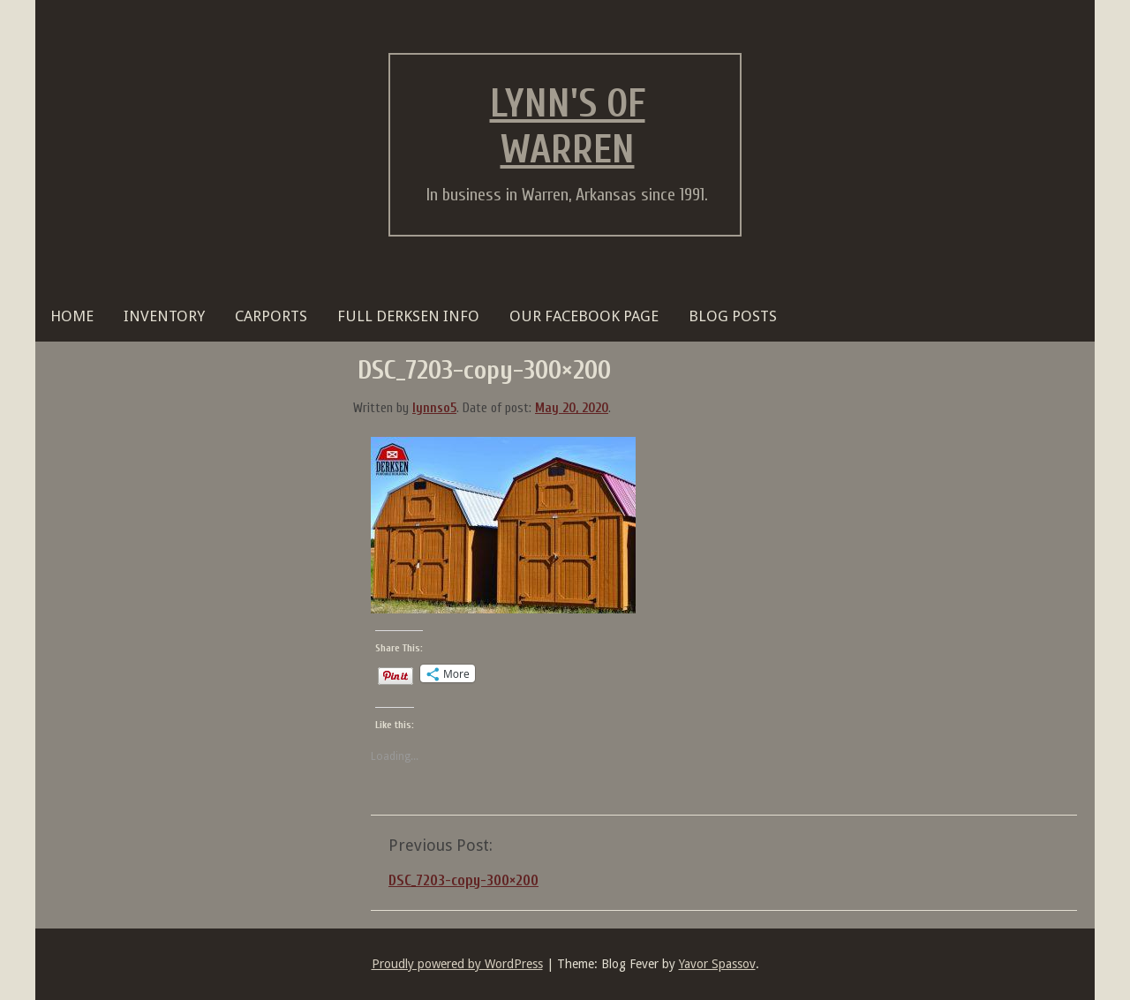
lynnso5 (434, 408)
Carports (271, 316)
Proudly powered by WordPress (457, 964)
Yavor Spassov (717, 964)
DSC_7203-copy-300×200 (463, 880)
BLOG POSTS (733, 316)
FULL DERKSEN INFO (408, 316)
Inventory (164, 316)
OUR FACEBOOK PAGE (584, 316)
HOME (72, 316)
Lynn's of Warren (567, 127)
